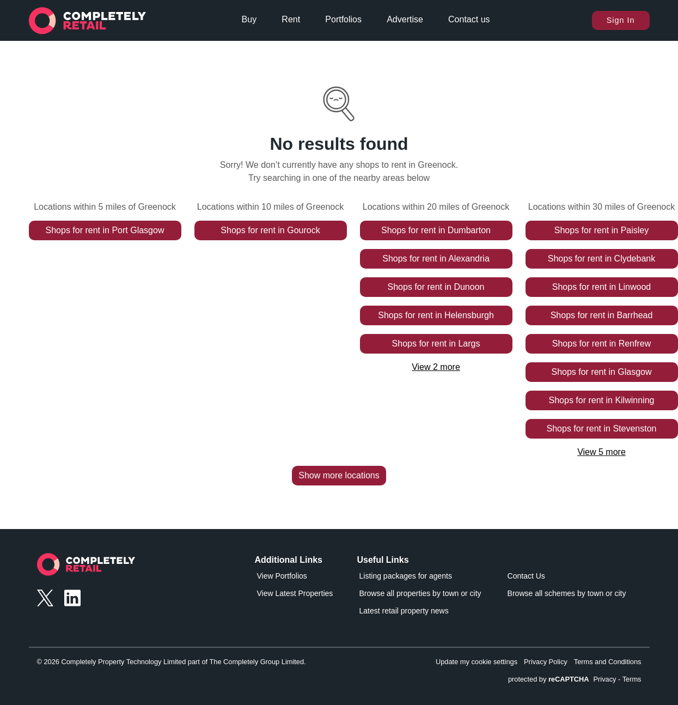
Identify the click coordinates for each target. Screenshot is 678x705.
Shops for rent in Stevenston (602, 428)
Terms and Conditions (608, 662)
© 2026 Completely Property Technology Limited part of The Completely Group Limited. (171, 662)
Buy (249, 19)
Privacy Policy (545, 662)
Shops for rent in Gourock (270, 230)
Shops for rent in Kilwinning (602, 400)
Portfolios (343, 19)
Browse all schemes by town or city (567, 593)
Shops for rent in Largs (436, 343)
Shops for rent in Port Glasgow (105, 230)
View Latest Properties (295, 593)
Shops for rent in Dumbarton (436, 230)
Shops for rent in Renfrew (601, 343)
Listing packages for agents (405, 576)
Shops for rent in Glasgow (601, 371)
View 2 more (436, 367)
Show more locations (339, 475)
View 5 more (601, 452)
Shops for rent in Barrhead (602, 315)
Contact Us (526, 576)
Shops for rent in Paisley (601, 230)
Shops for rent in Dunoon (436, 286)
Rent (291, 19)
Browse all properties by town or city (420, 593)
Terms (632, 679)
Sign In (621, 20)
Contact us (469, 19)
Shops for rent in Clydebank (601, 258)
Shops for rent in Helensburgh (436, 315)
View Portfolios (282, 576)
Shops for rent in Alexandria (436, 258)
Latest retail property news (404, 610)
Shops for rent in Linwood (601, 286)
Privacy (605, 679)
